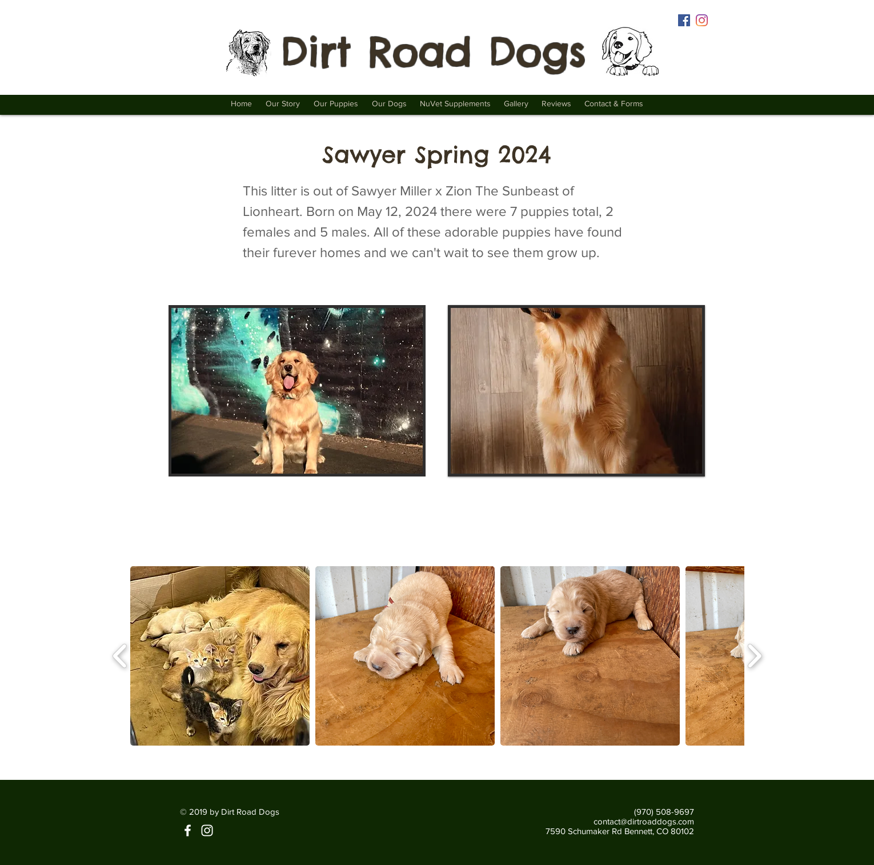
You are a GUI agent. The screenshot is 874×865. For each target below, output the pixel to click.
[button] (297, 390)
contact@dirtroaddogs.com (644, 821)
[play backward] (120, 656)
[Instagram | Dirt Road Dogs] (702, 20)
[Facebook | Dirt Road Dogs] (684, 20)
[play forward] (754, 656)
